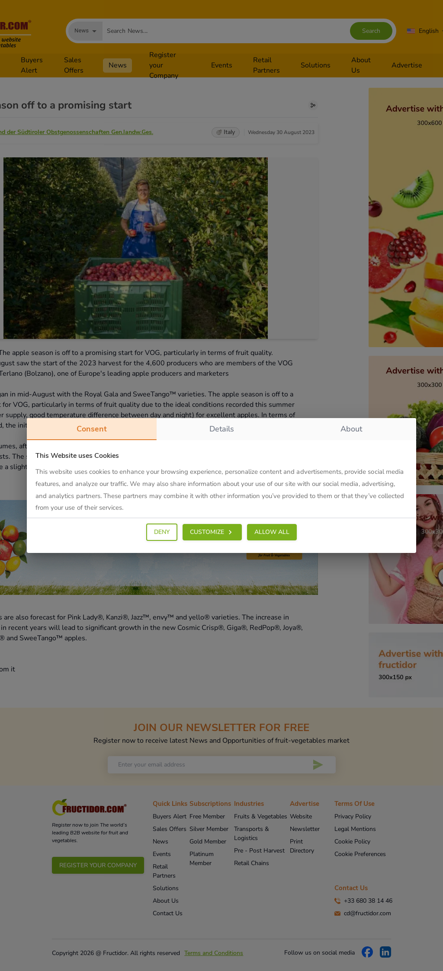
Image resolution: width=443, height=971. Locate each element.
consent (92, 432)
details (221, 429)
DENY (162, 532)
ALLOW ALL (271, 532)
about (351, 429)
